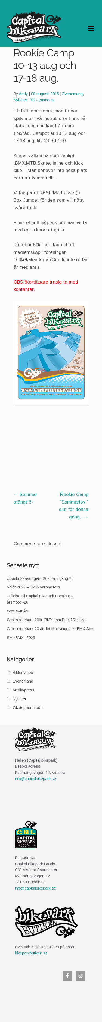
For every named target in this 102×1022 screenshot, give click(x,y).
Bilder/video (23, 672)
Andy (23, 94)
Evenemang (72, 94)
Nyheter (20, 100)
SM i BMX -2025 (21, 637)
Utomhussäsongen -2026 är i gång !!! (39, 578)
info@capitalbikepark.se (35, 779)
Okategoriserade (27, 707)
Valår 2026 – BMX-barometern (33, 587)
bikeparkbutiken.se (31, 953)
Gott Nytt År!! (18, 611)
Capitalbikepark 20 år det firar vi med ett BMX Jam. (50, 629)
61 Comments (42, 100)
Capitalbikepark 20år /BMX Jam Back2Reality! (46, 620)
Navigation (90, 29)
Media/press (23, 690)
